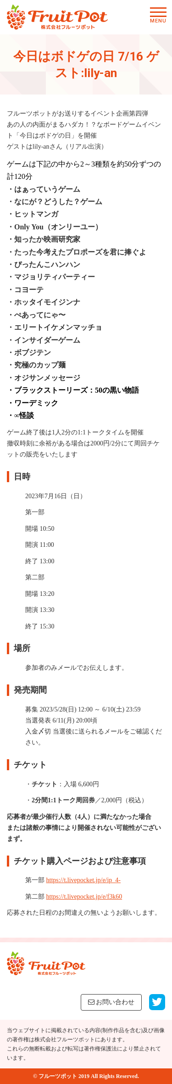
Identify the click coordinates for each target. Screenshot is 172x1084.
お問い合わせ (111, 1002)
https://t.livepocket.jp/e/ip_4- (83, 880)
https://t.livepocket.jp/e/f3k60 (84, 896)
